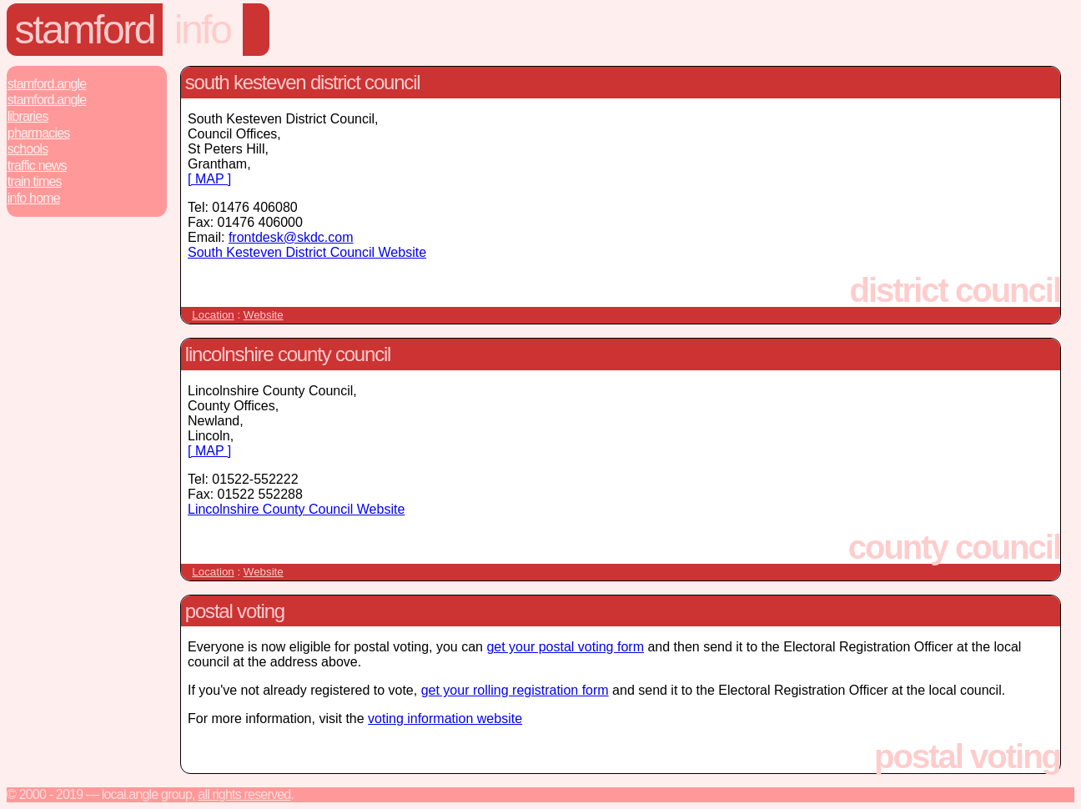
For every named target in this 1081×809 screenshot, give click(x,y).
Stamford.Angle (47, 84)
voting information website (445, 718)
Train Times (35, 181)
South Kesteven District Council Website (307, 252)
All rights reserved (244, 794)
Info (202, 30)
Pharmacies (39, 133)
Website (264, 315)
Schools (28, 149)
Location (213, 315)
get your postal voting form (565, 647)
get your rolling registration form (515, 690)
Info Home (34, 198)
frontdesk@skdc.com (291, 237)
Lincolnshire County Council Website (296, 509)
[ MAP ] (209, 179)
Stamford (85, 30)
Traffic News (37, 165)
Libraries (28, 116)
